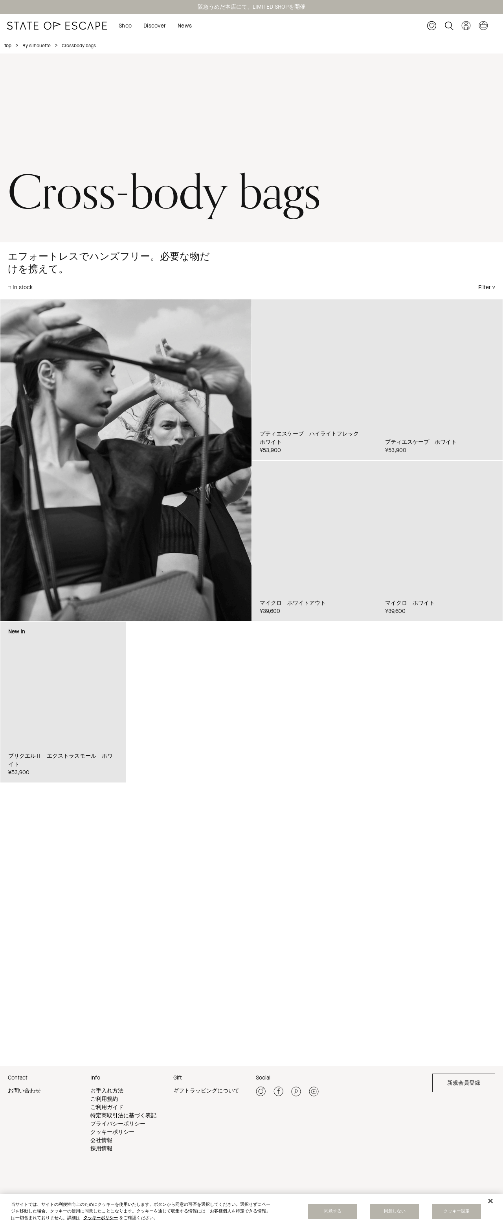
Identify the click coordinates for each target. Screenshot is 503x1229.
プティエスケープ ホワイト (421, 442)
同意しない (395, 1211)
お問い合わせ (24, 1090)
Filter (484, 287)
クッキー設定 (457, 1211)
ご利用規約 (104, 1099)
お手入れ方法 (106, 1090)
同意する (332, 1211)
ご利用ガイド (106, 1107)
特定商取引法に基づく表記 (123, 1115)
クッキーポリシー (112, 1132)
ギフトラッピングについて (206, 1090)
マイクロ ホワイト (410, 603)
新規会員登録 (463, 1083)
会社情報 (101, 1140)
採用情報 (101, 1148)
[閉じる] (490, 1201)
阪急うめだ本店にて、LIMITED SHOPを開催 (251, 7)
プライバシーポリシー (117, 1124)
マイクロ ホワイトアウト (293, 603)
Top (7, 45)
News (185, 26)
